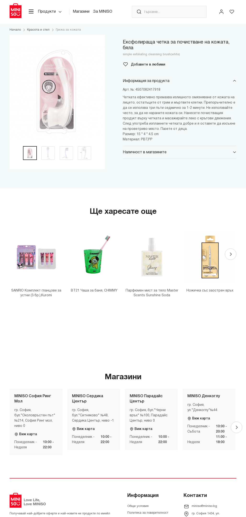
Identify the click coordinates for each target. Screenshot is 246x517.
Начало (15, 29)
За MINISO (102, 11)
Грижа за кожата (68, 29)
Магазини (81, 11)
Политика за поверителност (147, 513)
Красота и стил (38, 29)
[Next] (230, 254)
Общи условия (138, 506)
